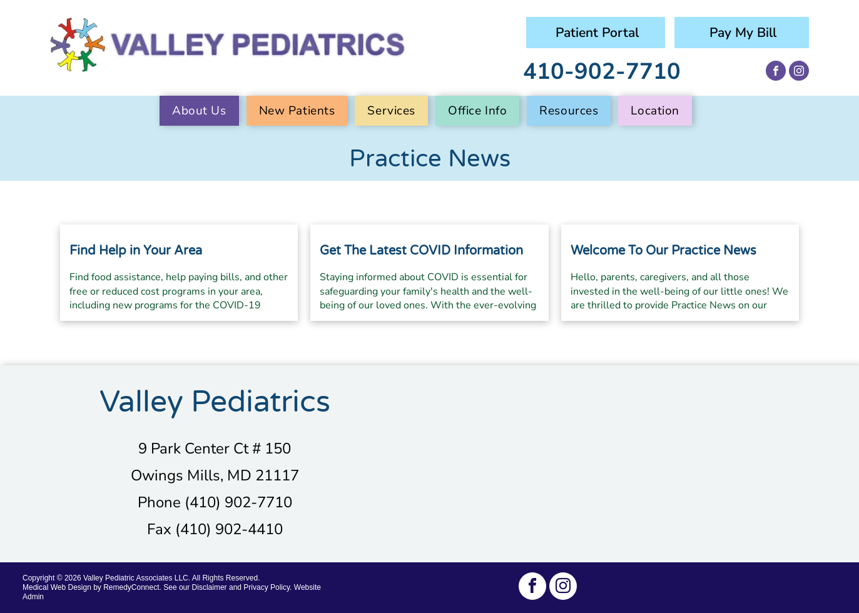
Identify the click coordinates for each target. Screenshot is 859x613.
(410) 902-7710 (238, 502)
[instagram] (799, 72)
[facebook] (776, 72)
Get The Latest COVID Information (421, 250)
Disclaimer (209, 587)
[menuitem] (203, 111)
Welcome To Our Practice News (663, 250)
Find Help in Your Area (135, 250)
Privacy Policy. (267, 587)
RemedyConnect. (132, 587)
